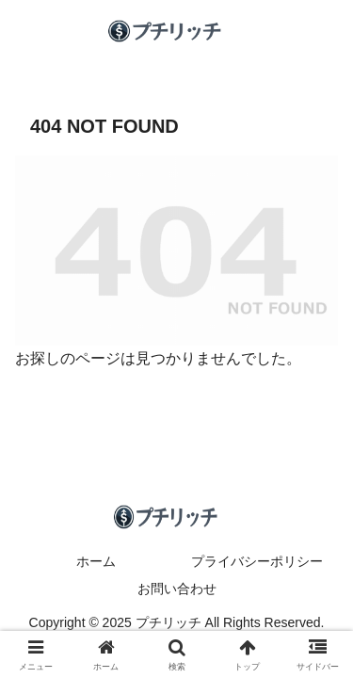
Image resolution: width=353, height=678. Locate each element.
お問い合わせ (177, 588)
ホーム (96, 561)
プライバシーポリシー (257, 561)
